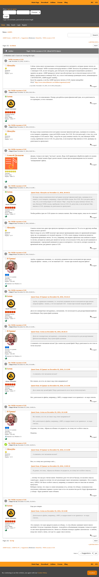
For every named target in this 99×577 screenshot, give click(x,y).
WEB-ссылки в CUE (16, 59)
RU (92, 2)
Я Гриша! (11, 259)
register (14, 9)
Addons (53, 2)
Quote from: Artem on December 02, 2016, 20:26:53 (49, 332)
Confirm (92, 573)
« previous (91, 42)
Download (44, 2)
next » (97, 42)
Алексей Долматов (15, 155)
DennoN (38, 38)
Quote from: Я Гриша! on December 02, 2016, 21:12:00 (50, 369)
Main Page (35, 2)
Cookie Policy (42, 573)
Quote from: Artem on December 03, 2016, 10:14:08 (49, 412)
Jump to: (76, 553)
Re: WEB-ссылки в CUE (17, 90)
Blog (66, 2)
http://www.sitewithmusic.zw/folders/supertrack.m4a (52, 82)
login (8, 9)
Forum (60, 2)
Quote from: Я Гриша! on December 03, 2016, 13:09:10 (50, 466)
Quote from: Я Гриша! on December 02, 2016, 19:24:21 (50, 297)
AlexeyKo (11, 65)
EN (96, 2)
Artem (9, 96)
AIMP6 (9, 32)
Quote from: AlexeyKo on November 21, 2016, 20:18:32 (50, 192)
